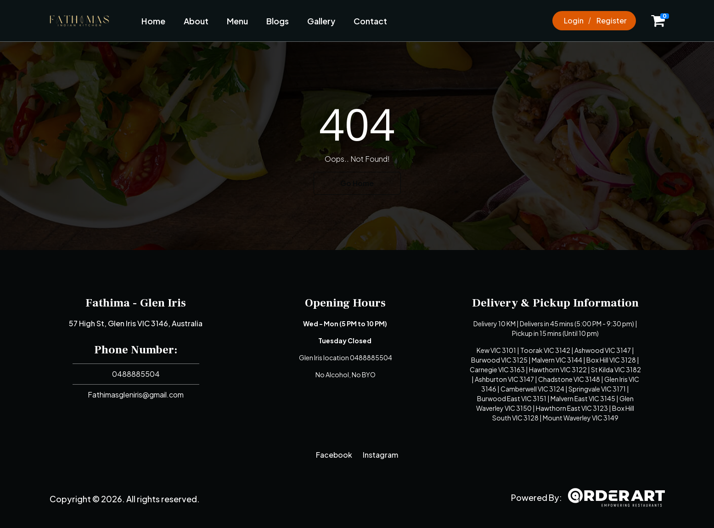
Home (153, 21)
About (196, 21)
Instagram (380, 455)
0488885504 (136, 374)
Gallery (321, 21)
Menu (237, 21)
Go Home (357, 183)
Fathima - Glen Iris (135, 302)
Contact (370, 21)
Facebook (334, 455)
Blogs (277, 21)
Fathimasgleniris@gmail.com (136, 394)
